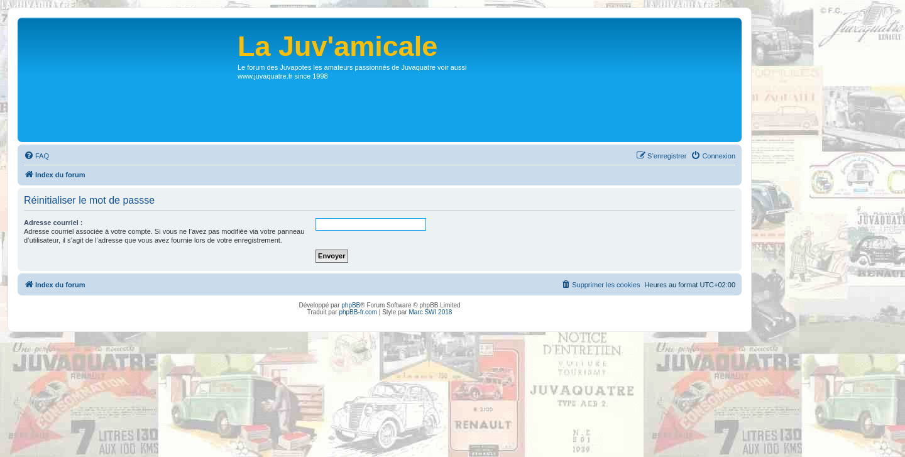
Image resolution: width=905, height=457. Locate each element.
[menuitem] (36, 155)
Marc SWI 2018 (430, 312)
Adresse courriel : (53, 222)
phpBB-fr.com (358, 312)
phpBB (350, 305)
